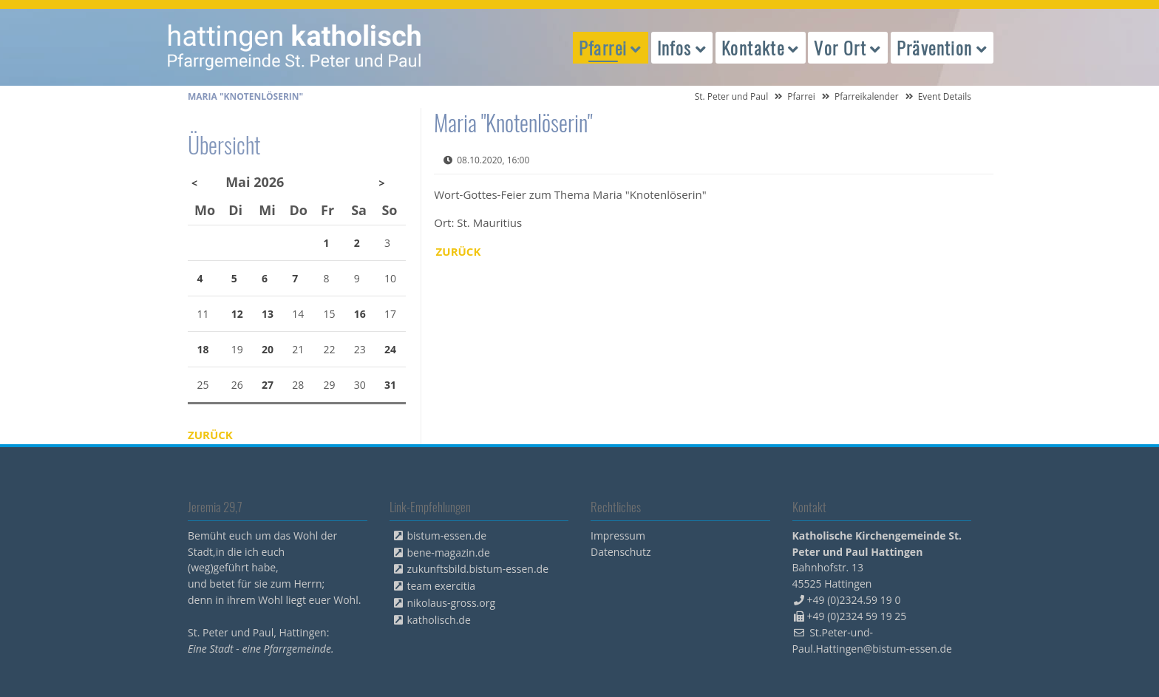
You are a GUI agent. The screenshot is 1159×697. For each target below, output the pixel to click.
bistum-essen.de (447, 535)
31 (390, 385)
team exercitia (441, 586)
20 (267, 349)
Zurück (458, 251)
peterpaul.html (295, 47)
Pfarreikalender (867, 96)
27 (267, 385)
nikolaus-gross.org (451, 603)
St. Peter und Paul (732, 96)
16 (360, 314)
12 (237, 314)
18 (203, 349)
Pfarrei (801, 96)
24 (390, 349)
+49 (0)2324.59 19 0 (854, 600)
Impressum (618, 535)
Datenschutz (620, 552)
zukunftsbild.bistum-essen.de (478, 569)
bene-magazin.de (448, 552)
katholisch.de (439, 620)
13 (267, 314)
